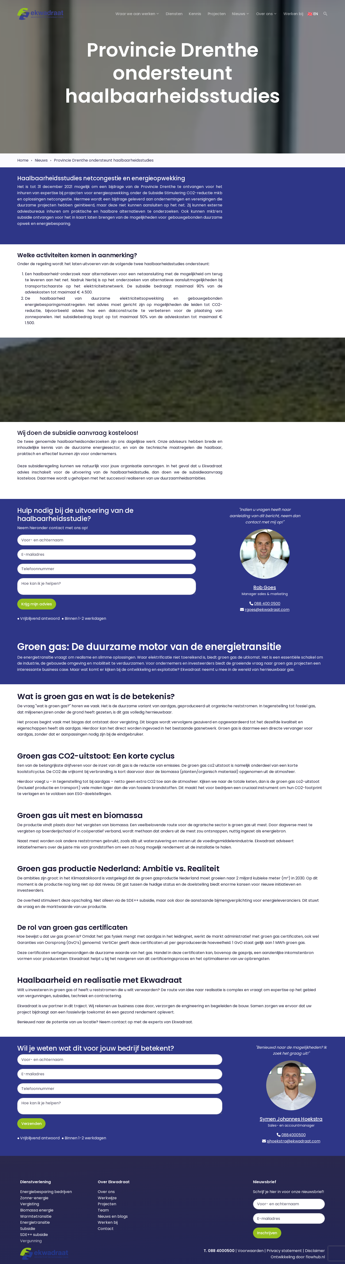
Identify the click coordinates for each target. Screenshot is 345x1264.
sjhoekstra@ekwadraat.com (293, 1141)
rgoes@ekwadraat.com (267, 609)
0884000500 (294, 1135)
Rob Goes (264, 587)
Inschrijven (267, 1233)
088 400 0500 (267, 603)
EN (313, 14)
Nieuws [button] (238, 14)
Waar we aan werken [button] (135, 14)
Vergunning (31, 1241)
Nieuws (41, 160)
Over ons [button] (264, 14)
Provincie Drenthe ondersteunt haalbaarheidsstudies (104, 160)
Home (23, 160)
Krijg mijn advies (36, 604)
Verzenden (31, 1123)
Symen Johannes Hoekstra (291, 1119)
